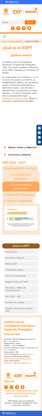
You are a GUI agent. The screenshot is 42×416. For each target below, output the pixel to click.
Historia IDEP (11, 264)
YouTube (29, 28)
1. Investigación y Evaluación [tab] (21, 176)
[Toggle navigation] (4, 36)
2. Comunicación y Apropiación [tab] (21, 186)
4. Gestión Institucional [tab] (17, 201)
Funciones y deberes (17, 155)
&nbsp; (21, 124)
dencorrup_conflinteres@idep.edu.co (17, 363)
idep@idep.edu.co (26, 354)
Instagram (23, 28)
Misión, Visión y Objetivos (20, 148)
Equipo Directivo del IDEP (16, 282)
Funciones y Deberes (14, 258)
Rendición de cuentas (14, 302)
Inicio (4, 41)
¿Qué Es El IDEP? (16, 41)
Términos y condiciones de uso (18, 390)
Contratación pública (14, 270)
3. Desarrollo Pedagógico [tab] (19, 194)
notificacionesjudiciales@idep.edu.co (17, 358)
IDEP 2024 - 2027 (13, 296)
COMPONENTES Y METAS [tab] (20, 168)
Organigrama (11, 252)
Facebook (12, 28)
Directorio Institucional (15, 276)
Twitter (18, 28)
